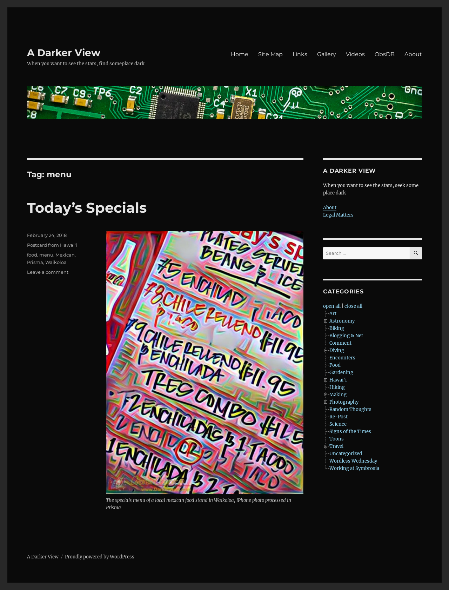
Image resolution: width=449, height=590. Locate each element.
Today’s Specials (87, 207)
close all (353, 306)
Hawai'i (338, 380)
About (413, 54)
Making (338, 395)
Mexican (65, 255)
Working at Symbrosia (354, 468)
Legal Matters (338, 215)
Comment (340, 343)
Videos (355, 54)
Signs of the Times (350, 432)
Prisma (35, 262)
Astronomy (342, 321)
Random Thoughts (350, 409)
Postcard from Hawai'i (52, 245)
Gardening (341, 373)
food (32, 255)
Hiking (337, 387)
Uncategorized (345, 454)
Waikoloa (56, 262)
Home (239, 54)
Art (332, 314)
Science (338, 424)
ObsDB (385, 54)
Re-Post (338, 417)
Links (300, 54)
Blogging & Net (346, 336)
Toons (336, 439)
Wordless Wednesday (353, 461)
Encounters (342, 358)
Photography (343, 402)
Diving (336, 350)
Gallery (326, 54)
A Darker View (63, 53)
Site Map (270, 54)
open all (332, 306)
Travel (336, 446)
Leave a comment (47, 272)
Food (335, 365)
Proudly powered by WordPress (99, 557)
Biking (336, 328)
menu (46, 255)
